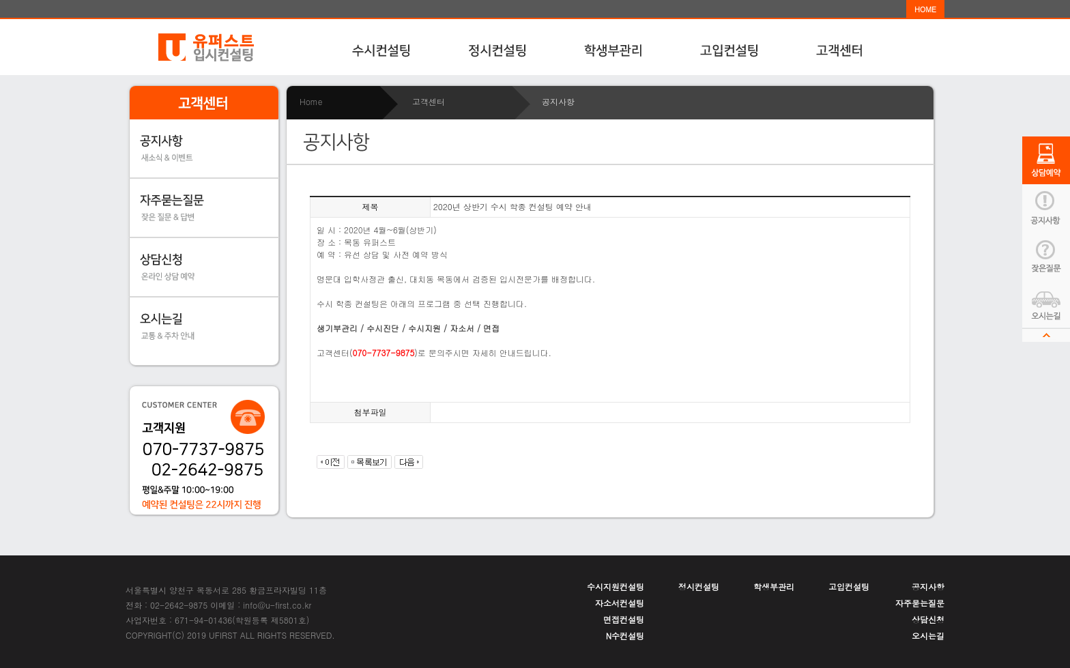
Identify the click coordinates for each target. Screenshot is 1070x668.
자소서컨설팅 (619, 603)
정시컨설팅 (698, 586)
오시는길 (928, 635)
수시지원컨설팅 (615, 586)
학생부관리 (773, 586)
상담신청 (928, 619)
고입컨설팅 (848, 586)
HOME (925, 9)
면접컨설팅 (623, 619)
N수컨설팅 (625, 635)
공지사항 (928, 586)
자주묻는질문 (919, 603)
